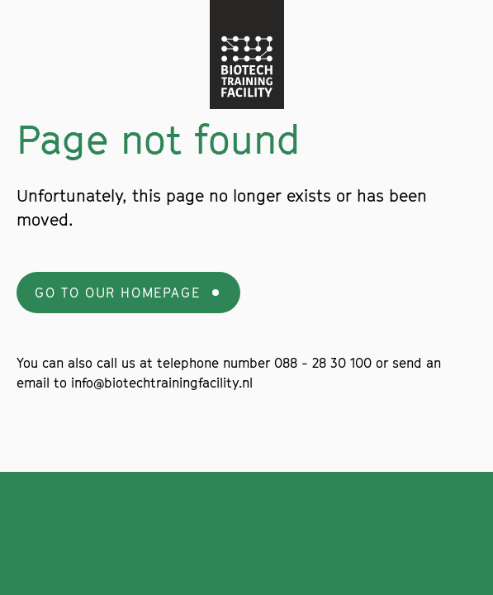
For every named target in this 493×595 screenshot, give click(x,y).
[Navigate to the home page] (247, 54)
